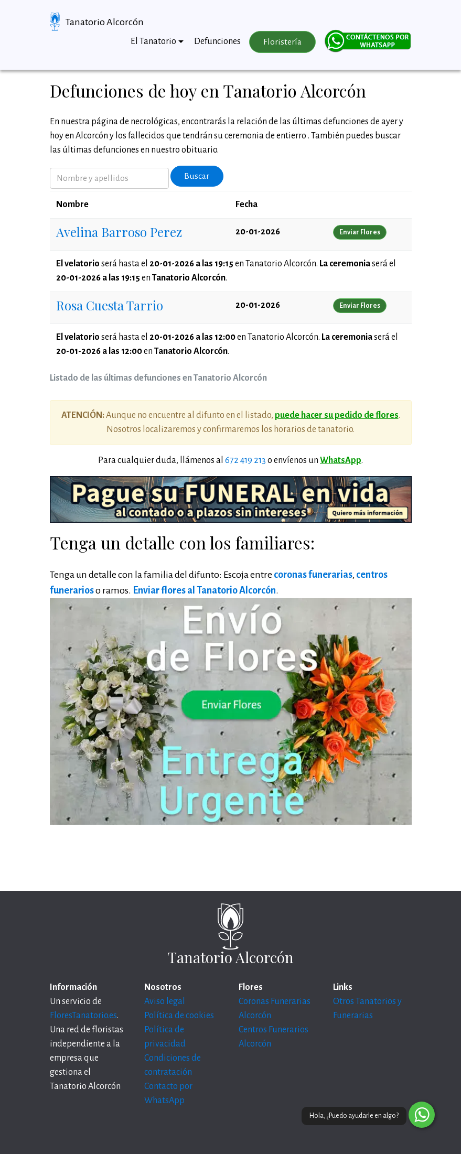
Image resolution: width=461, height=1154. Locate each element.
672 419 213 (245, 460)
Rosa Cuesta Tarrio (109, 305)
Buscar (196, 176)
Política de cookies (179, 1015)
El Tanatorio (153, 41)
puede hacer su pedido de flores (337, 415)
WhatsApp (340, 460)
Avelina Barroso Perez (119, 231)
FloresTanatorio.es (83, 1015)
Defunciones (217, 41)
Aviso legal (164, 1001)
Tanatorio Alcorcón (105, 22)
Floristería (282, 42)
